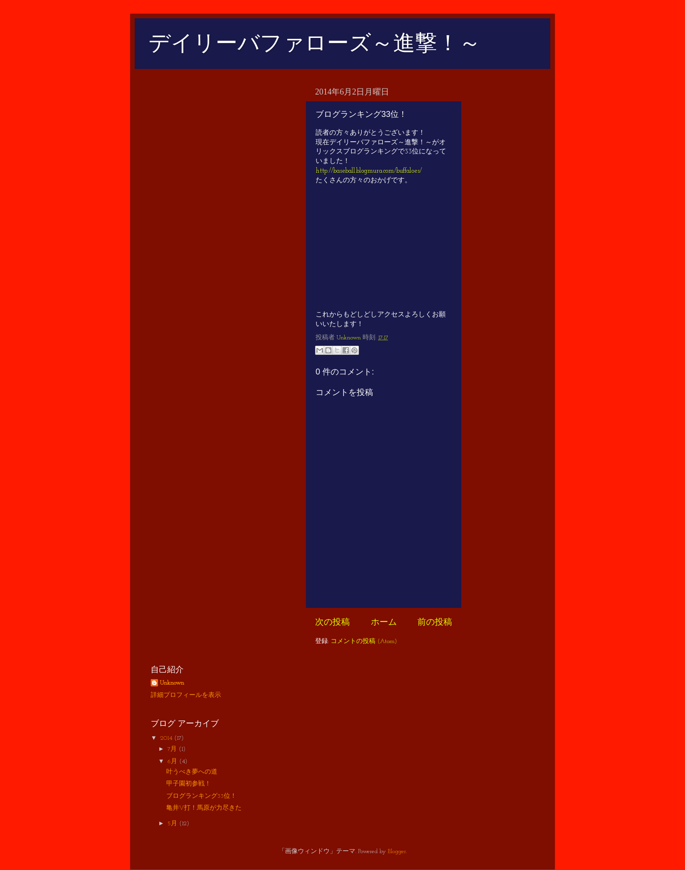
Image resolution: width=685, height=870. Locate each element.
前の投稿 (434, 622)
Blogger (397, 851)
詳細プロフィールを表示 (186, 695)
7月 (173, 749)
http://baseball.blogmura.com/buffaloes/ (369, 171)
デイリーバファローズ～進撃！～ (314, 43)
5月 (173, 824)
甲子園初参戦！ (188, 784)
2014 (167, 738)
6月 (173, 762)
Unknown (172, 683)
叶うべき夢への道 (191, 772)
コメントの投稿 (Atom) (364, 641)
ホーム (384, 622)
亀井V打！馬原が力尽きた (204, 808)
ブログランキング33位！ (201, 796)
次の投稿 (332, 622)
